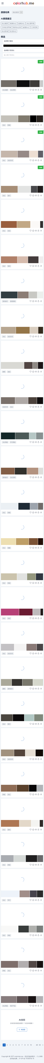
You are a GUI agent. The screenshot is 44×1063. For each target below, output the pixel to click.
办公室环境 (30, 23)
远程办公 (21, 23)
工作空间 (34, 27)
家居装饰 (12, 301)
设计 (9, 195)
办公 (4, 125)
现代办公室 (17, 27)
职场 (9, 125)
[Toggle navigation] (2, 3)
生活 (9, 231)
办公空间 (12, 90)
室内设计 (5, 301)
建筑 (4, 689)
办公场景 (5, 23)
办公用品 (5, 442)
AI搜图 (21, 1030)
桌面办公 (26, 27)
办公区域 (5, 31)
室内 (9, 266)
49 (37, 1045)
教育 (4, 372)
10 (31, 1045)
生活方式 (10, 160)
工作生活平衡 (6, 27)
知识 (9, 372)
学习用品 (12, 442)
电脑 (9, 548)
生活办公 (13, 31)
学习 (9, 900)
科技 (9, 583)
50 (40, 1045)
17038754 (28, 1058)
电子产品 (12, 1006)
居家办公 (13, 23)
